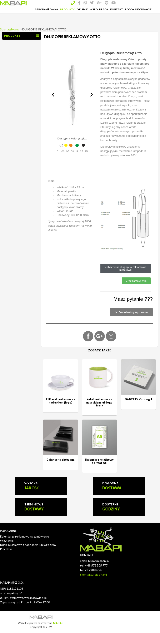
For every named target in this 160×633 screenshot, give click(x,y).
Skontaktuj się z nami (93, 574)
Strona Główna (46, 9)
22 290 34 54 (93, 570)
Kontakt (116, 9)
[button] (53, 94)
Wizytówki (7, 540)
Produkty (67, 9)
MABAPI (58, 623)
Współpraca (99, 9)
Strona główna (9, 29)
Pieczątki (6, 549)
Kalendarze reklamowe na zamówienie (24, 536)
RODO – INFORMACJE (138, 9)
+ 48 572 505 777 (96, 565)
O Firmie (82, 9)
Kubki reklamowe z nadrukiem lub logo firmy (28, 545)
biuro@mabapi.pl (98, 561)
